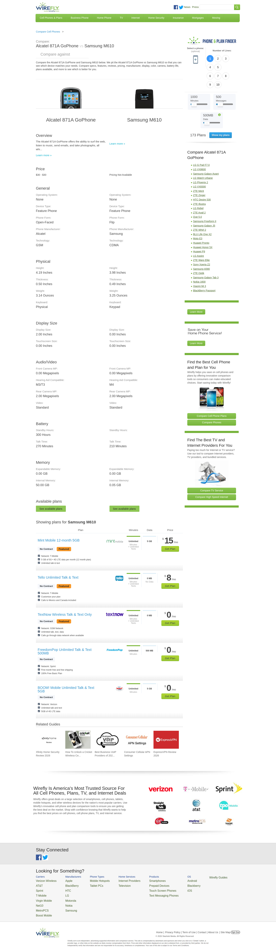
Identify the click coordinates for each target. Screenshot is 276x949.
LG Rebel (198, 187)
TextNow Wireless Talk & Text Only (65, 614)
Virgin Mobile (42, 897)
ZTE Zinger (199, 174)
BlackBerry (67, 885)
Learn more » (44, 155)
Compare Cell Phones (48, 31)
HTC (64, 889)
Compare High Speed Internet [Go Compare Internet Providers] (211, 475)
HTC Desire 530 (202, 178)
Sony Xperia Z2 (201, 243)
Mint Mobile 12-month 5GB (59, 540)
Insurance (178, 17)
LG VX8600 (199, 148)
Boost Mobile (42, 910)
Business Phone (80, 17)
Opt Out (235, 927)
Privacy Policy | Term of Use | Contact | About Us (191, 926)
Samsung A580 (201, 247)
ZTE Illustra (199, 182)
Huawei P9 (199, 230)
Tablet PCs (91, 885)
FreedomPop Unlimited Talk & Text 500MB (65, 651)
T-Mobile (40, 893)
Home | (160, 926)
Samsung (66, 906)
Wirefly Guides (199, 877)
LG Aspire (198, 234)
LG (63, 893)
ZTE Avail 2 (199, 191)
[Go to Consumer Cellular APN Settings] (136, 740)
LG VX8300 (199, 165)
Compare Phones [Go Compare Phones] (211, 401)
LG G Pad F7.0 (201, 143)
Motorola (66, 897)
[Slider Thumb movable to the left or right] (194, 84)
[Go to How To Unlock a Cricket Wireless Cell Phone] (78, 740)
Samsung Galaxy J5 (204, 204)
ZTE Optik (198, 251)
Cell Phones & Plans (51, 17)
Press (195, 6)
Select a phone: (195, 50)
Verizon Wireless (44, 880)
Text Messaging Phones (150, 893)
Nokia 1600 (199, 260)
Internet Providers (121, 880)
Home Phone (104, 17)
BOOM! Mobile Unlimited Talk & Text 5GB (66, 689)
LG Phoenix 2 (200, 161)
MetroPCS (41, 906)
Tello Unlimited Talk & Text (58, 577)
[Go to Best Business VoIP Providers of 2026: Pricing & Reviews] (107, 740)
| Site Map (224, 926)
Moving (216, 17)
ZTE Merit (198, 169)
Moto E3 (197, 217)
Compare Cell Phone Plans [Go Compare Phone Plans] (212, 394)
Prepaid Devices (146, 885)
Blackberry (176, 885)
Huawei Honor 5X (202, 225)
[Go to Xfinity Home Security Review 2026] (48, 740)
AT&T (39, 885)
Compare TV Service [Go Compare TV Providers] (211, 469)
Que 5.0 (197, 195)
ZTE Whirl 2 (199, 208)
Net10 (39, 901)
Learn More (196, 290)
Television (117, 885)
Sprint (39, 889)
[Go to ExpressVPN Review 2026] (166, 740)
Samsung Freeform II (204, 199)
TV (121, 17)
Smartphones (145, 880)
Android (175, 880)
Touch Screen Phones (149, 889)
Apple (65, 880)
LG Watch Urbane (203, 156)
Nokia (65, 901)
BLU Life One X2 (202, 212)
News (187, 6)
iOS (173, 889)
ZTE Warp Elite (201, 238)
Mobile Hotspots (94, 880)
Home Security (156, 17)
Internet (135, 17)
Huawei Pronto (201, 221)
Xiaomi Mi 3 (199, 264)
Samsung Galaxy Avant (206, 152)
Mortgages (198, 17)
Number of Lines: (222, 50)
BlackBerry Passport (204, 269)
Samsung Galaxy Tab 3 (206, 256)
